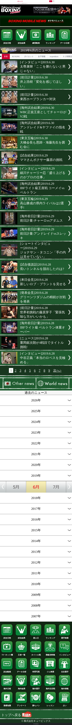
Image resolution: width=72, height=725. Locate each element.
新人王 (35, 637)
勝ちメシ (35, 705)
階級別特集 (50, 654)
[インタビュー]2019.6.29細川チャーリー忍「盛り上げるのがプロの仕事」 (42, 173)
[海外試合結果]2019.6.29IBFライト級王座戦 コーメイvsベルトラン (42, 188)
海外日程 (7, 688)
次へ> (57, 370)
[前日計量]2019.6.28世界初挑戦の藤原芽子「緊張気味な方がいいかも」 (42, 312)
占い (64, 705)
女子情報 (41, 56)
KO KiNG (16, 56)
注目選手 (64, 671)
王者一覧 (21, 654)
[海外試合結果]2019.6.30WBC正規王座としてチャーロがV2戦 (43, 112)
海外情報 (64, 688)
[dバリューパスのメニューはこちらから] (53, 1)
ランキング (50, 42)
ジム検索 (50, 671)
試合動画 (7, 671)
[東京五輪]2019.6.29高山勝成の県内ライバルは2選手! (42, 203)
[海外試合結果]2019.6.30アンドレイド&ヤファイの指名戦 (42, 127)
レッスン (50, 705)
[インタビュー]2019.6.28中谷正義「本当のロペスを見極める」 (42, 358)
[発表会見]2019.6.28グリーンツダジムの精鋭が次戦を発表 (43, 297)
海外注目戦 (50, 688)
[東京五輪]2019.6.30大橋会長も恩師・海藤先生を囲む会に (42, 142)
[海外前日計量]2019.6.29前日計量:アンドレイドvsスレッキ (43, 233)
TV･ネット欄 (7, 654)
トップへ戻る (16, 715)
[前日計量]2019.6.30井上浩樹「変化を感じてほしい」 (41, 82)
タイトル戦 (35, 654)
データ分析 (64, 42)
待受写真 (35, 671)
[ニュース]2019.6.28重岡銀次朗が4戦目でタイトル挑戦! (42, 342)
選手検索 (64, 637)
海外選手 (35, 688)
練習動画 (35, 42)
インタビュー (64, 654)
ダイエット (29, 56)
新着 (6, 56)
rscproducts (54, 56)
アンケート (21, 705)
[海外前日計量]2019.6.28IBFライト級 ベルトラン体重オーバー (42, 327)
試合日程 (7, 42)
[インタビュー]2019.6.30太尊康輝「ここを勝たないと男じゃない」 (43, 66)
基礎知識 (7, 705)
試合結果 (21, 42)
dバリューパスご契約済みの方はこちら (22, 3)
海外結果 (21, 688)
